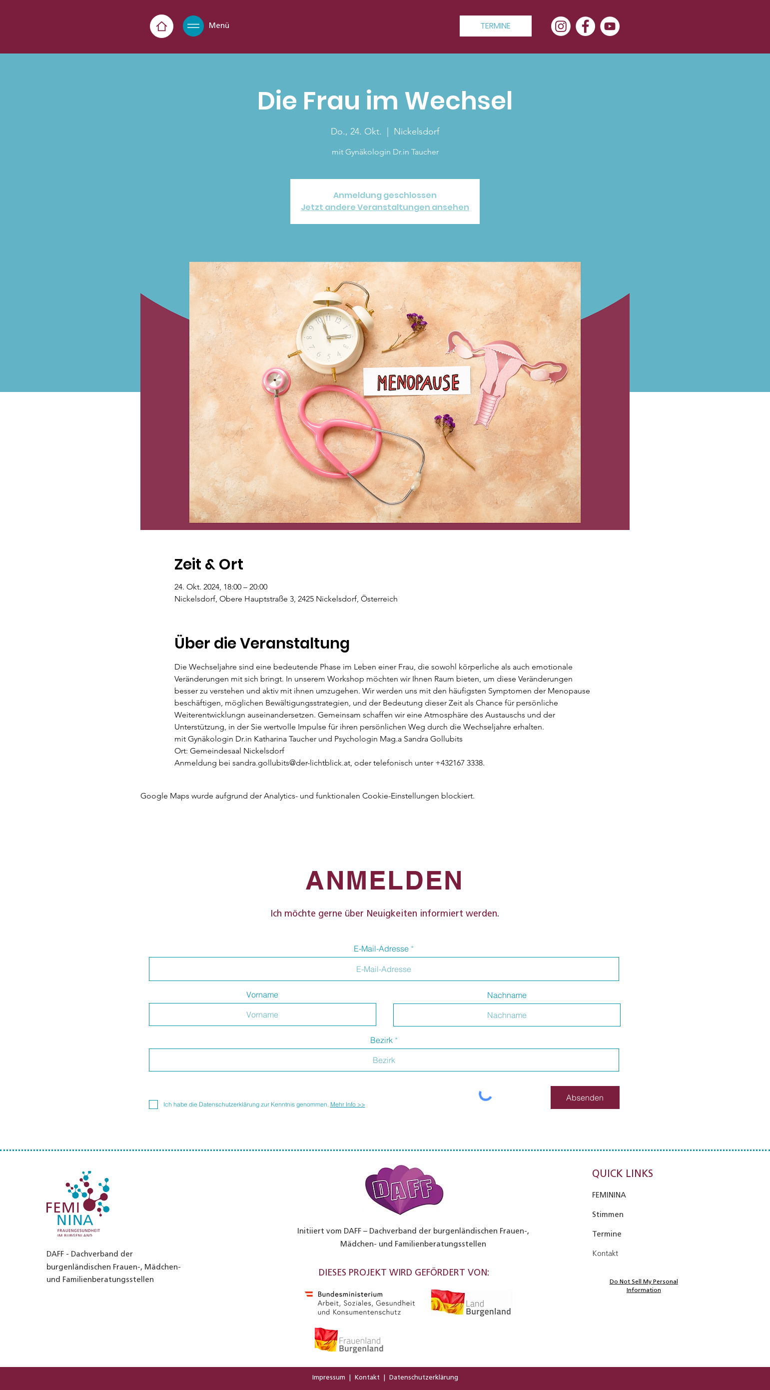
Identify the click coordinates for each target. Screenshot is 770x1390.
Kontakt (367, 1377)
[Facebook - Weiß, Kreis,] (585, 26)
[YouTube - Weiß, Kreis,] (610, 26)
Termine (607, 1234)
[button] (193, 26)
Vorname (262, 994)
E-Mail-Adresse (381, 948)
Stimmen (608, 1214)
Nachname (507, 995)
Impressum (328, 1377)
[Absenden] (585, 1097)
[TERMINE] (496, 26)
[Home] (161, 26)
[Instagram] (561, 26)
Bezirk (381, 1040)
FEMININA (609, 1195)
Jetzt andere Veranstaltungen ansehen (385, 207)
